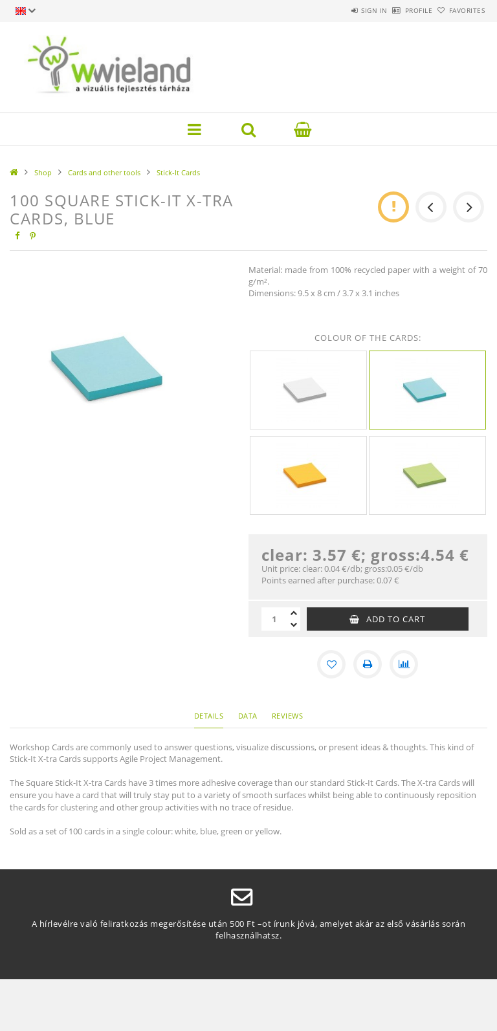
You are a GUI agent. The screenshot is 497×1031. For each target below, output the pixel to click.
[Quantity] (274, 619)
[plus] (293, 613)
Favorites (460, 10)
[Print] (367, 664)
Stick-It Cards (178, 172)
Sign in (339, 10)
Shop (43, 172)
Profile (398, 10)
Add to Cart (395, 619)
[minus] (293, 625)
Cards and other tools (104, 172)
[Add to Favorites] (331, 664)
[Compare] (404, 664)
